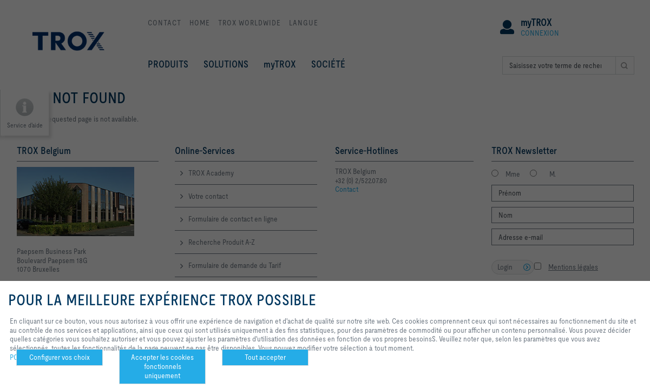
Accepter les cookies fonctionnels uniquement (162, 366)
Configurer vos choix (59, 357)
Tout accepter (265, 357)
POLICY (21, 357)
